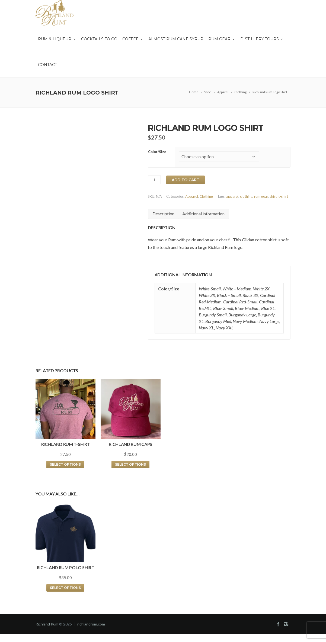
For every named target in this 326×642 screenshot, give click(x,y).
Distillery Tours (262, 39)
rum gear (261, 196)
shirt (273, 196)
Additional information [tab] (203, 213)
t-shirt (283, 196)
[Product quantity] (154, 180)
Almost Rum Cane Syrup (175, 39)
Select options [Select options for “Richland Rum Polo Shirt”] (65, 588)
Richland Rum (47, 624)
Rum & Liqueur (57, 39)
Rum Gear (221, 39)
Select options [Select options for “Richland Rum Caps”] (130, 464)
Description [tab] (163, 213)
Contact (47, 64)
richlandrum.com (91, 624)
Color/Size (157, 152)
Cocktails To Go (99, 39)
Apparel (191, 196)
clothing (246, 196)
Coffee (132, 39)
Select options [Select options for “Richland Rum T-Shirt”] (65, 464)
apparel (232, 196)
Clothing (206, 196)
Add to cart (185, 179)
